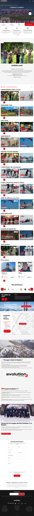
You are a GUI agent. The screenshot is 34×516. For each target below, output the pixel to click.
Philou (20, 273)
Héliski (22, 207)
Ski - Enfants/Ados (25, 192)
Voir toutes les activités (26, 306)
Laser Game (4, 145)
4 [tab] (18, 35)
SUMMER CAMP (5, 99)
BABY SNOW (24, 176)
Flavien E (4, 273)
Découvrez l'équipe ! (6, 433)
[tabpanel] (6, 30)
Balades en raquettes (26, 238)
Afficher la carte (22, 323)
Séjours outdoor (5, 254)
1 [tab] (15, 35)
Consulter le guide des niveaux (12, 86)
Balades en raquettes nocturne (7, 237)
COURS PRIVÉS (5, 176)
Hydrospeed (23, 130)
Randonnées (4, 114)
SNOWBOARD (5, 192)
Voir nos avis (7, 18)
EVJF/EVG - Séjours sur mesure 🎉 (7, 160)
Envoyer (17, 475)
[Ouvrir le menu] (33, 1)
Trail (21, 114)
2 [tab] (16, 35)
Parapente (23, 145)
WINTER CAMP (24, 99)
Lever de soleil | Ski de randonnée (7, 222)
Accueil (2, 5)
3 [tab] (17, 35)
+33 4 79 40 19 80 (7, 331)
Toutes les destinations (7, 5)
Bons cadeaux (24, 254)
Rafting (3, 130)
